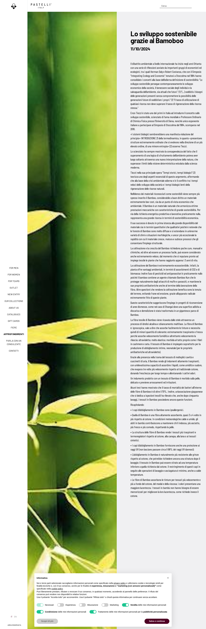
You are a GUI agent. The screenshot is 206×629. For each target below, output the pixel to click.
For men (13, 268)
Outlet (14, 287)
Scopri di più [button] (47, 621)
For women (14, 274)
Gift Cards (14, 321)
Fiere (14, 327)
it (11, 616)
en (15, 616)
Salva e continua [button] (157, 621)
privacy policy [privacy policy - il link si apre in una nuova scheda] (120, 583)
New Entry (14, 294)
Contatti (14, 350)
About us (14, 307)
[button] (168, 578)
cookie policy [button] (57, 589)
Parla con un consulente (13, 342)
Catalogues (13, 314)
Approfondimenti (14, 334)
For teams (13, 281)
